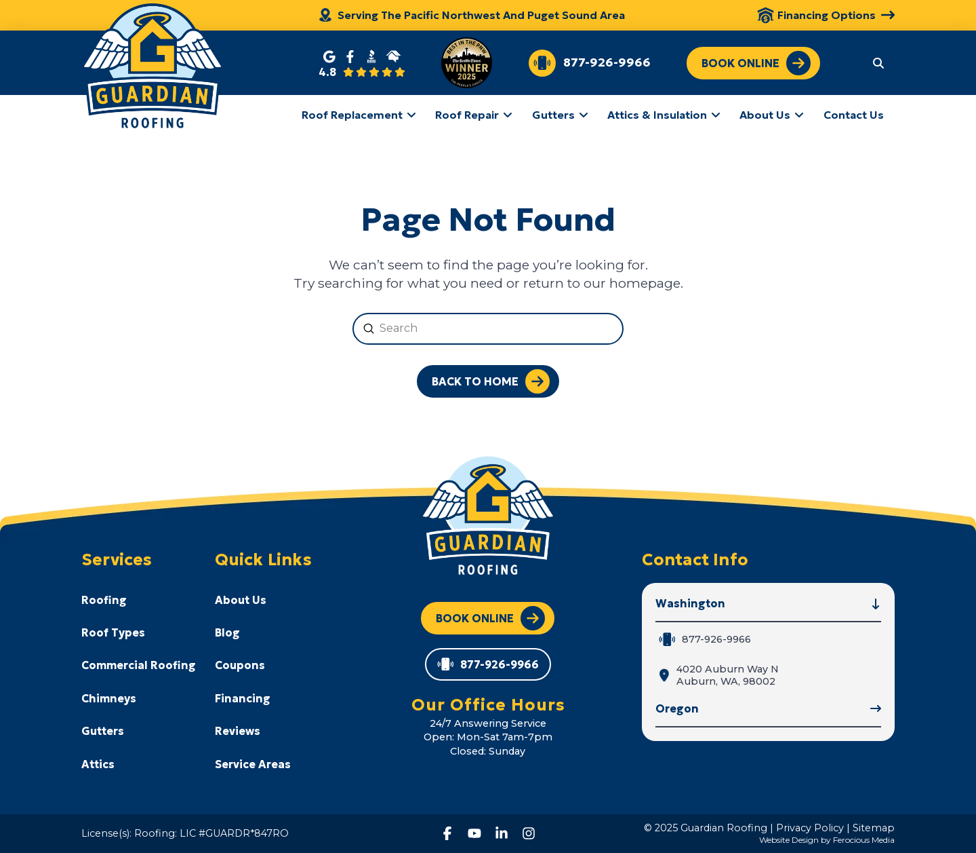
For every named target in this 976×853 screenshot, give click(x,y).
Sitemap (874, 828)
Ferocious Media (864, 840)
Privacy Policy (810, 828)
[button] (878, 62)
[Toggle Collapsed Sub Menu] (138, 599)
